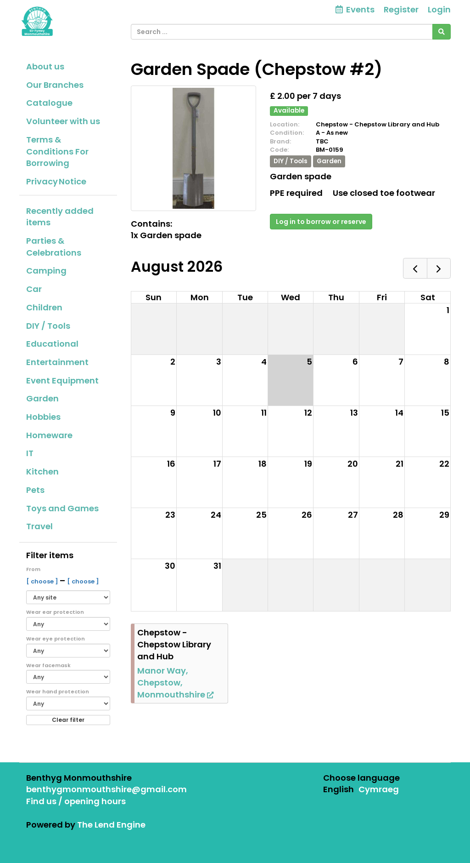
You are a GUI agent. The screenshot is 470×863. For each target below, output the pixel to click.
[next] (439, 268)
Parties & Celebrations (53, 246)
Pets (35, 490)
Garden (42, 398)
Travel (39, 526)
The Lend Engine (111, 824)
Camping (46, 270)
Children (44, 307)
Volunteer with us (63, 121)
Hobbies (43, 417)
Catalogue (49, 103)
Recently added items (60, 217)
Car (34, 289)
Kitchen (42, 471)
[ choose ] (43, 581)
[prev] (415, 268)
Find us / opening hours (76, 801)
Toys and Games (62, 508)
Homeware (49, 435)
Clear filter (68, 720)
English (338, 789)
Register (401, 9)
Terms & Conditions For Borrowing (57, 151)
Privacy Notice (56, 181)
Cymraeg (378, 789)
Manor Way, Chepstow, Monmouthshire (175, 682)
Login (439, 9)
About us (45, 66)
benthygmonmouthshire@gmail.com (106, 789)
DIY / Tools (48, 325)
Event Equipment (62, 380)
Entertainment (57, 362)
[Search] (441, 32)
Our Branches (55, 85)
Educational (52, 343)
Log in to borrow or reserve (321, 221)
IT (30, 453)
